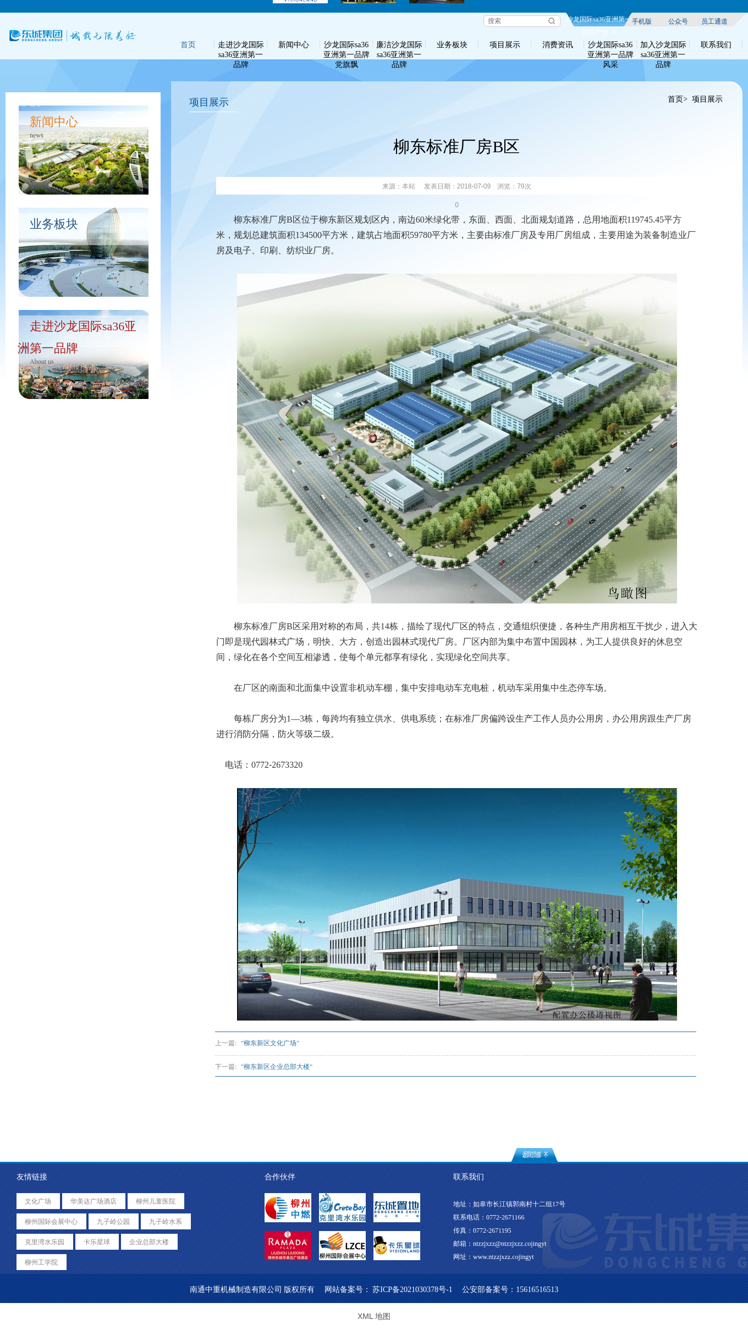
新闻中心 (293, 44)
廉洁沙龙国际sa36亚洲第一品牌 (399, 44)
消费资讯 (557, 44)
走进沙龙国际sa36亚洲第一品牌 (241, 44)
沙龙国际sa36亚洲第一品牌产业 (598, 20)
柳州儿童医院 (155, 1201)
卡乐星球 (97, 1242)
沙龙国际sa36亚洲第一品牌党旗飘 (346, 44)
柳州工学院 (41, 1262)
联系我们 (716, 44)
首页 (188, 44)
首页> (678, 99)
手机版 (642, 21)
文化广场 (38, 1201)
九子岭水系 (165, 1222)
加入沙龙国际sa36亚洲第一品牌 (663, 44)
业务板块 (452, 44)
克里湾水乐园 (44, 1242)
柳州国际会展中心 (51, 1222)
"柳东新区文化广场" (270, 1043)
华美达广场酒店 (93, 1201)
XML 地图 (374, 1316)
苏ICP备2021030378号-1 (412, 1289)
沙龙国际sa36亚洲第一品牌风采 (610, 44)
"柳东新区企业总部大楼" (276, 1067)
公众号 (678, 21)
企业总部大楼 (149, 1242)
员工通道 (714, 21)
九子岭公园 (113, 1222)
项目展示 (505, 44)
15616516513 (537, 1289)
